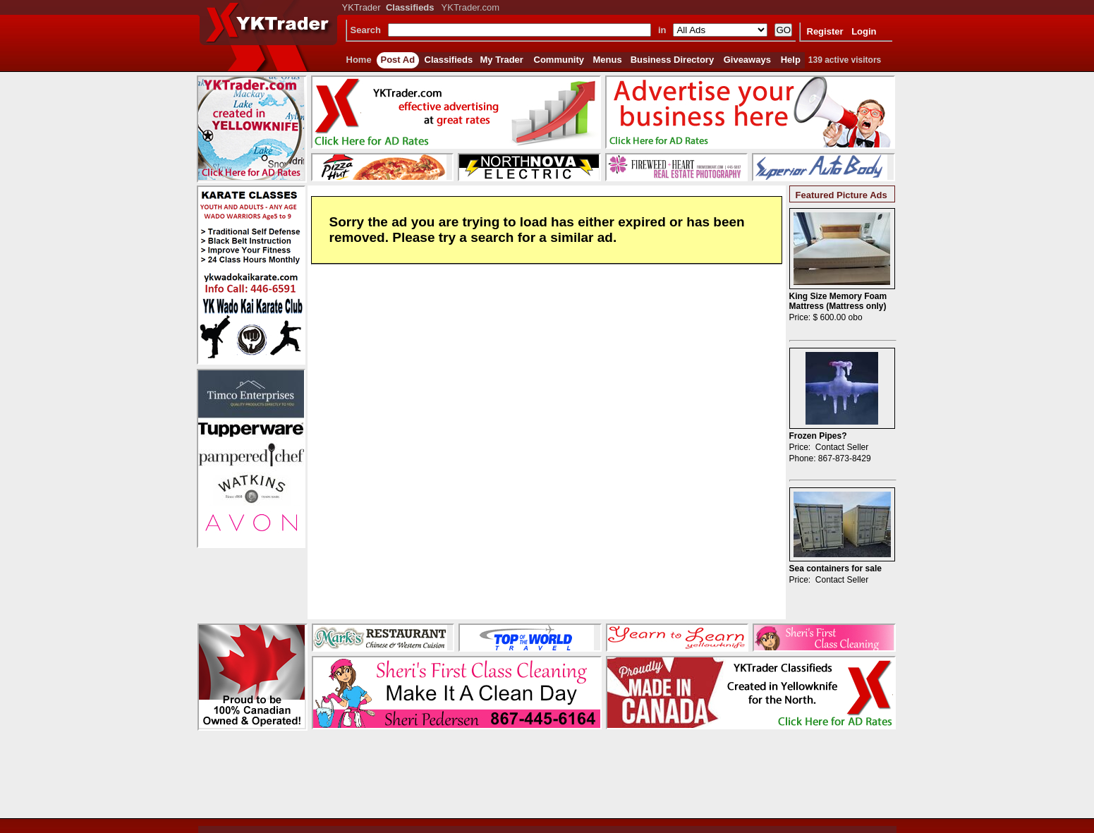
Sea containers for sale (835, 568)
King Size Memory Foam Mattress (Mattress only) (838, 301)
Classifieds (449, 59)
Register (825, 31)
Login (863, 31)
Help (791, 59)
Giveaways (747, 59)
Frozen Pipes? (818, 436)
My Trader (501, 59)
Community (559, 59)
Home (359, 59)
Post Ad (398, 59)
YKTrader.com (471, 7)
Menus (607, 59)
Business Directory (673, 59)
